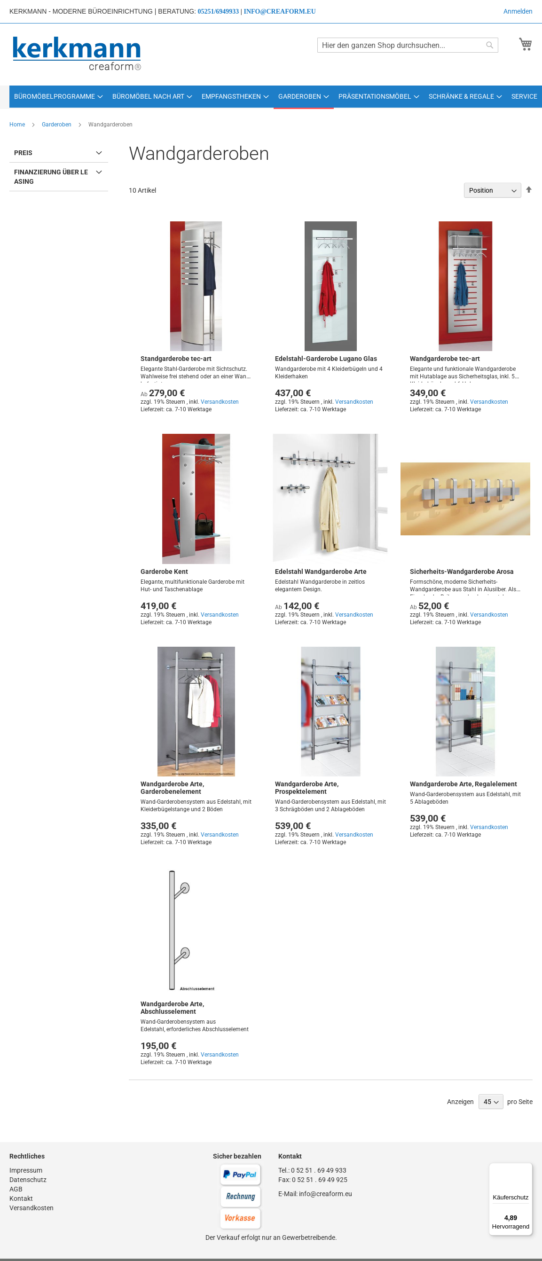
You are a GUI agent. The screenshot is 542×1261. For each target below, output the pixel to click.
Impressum (25, 1170)
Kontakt (21, 1198)
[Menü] (527, 1168)
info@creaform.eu (279, 11)
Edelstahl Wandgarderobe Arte (321, 571)
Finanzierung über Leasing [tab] (51, 176)
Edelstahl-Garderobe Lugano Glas (326, 358)
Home (17, 124)
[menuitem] (58, 97)
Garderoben (57, 124)
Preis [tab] (23, 153)
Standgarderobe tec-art (176, 358)
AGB (16, 1189)
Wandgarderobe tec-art (445, 358)
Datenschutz (28, 1179)
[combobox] (407, 45)
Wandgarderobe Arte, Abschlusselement (172, 1007)
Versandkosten (220, 402)
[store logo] (77, 54)
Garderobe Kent (164, 571)
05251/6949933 (218, 11)
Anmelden (518, 11)
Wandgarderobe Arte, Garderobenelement (172, 787)
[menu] (271, 97)
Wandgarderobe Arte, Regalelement (463, 784)
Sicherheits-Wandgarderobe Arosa (462, 571)
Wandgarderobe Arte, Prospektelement (306, 787)
